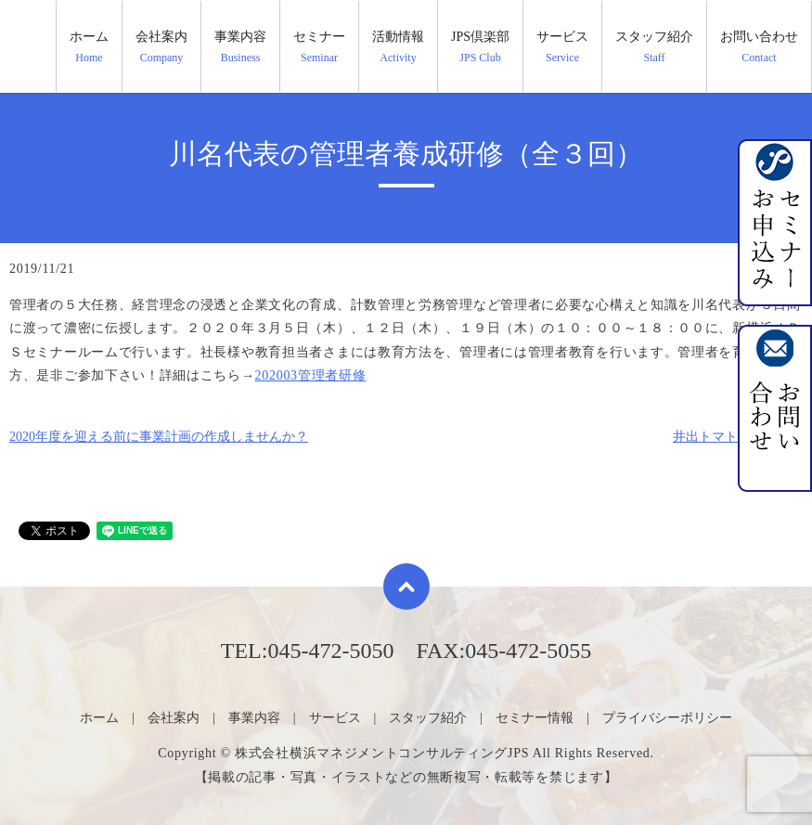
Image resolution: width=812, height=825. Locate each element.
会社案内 (161, 47)
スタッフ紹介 (654, 47)
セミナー (319, 47)
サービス (562, 47)
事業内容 (240, 47)
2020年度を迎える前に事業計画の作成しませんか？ (158, 437)
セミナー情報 (535, 718)
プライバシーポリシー (667, 718)
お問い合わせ (759, 47)
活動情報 (398, 47)
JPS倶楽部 (480, 47)
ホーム (89, 47)
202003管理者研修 (311, 375)
